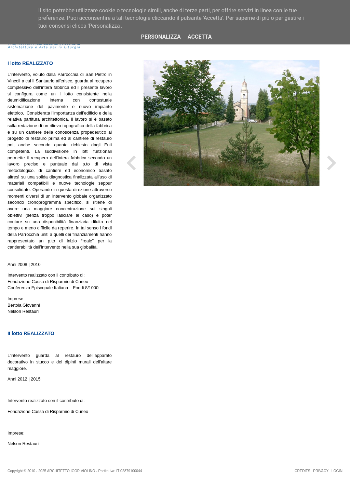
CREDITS (302, 471)
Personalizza (161, 37)
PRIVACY (320, 471)
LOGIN (337, 471)
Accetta (200, 37)
